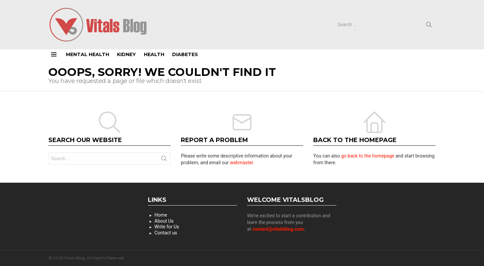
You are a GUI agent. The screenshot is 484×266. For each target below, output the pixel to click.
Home (161, 215)
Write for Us (167, 226)
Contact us (166, 232)
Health (154, 54)
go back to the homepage (367, 156)
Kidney (126, 54)
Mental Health (87, 54)
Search (429, 25)
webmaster (241, 162)
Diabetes (185, 54)
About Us (164, 221)
